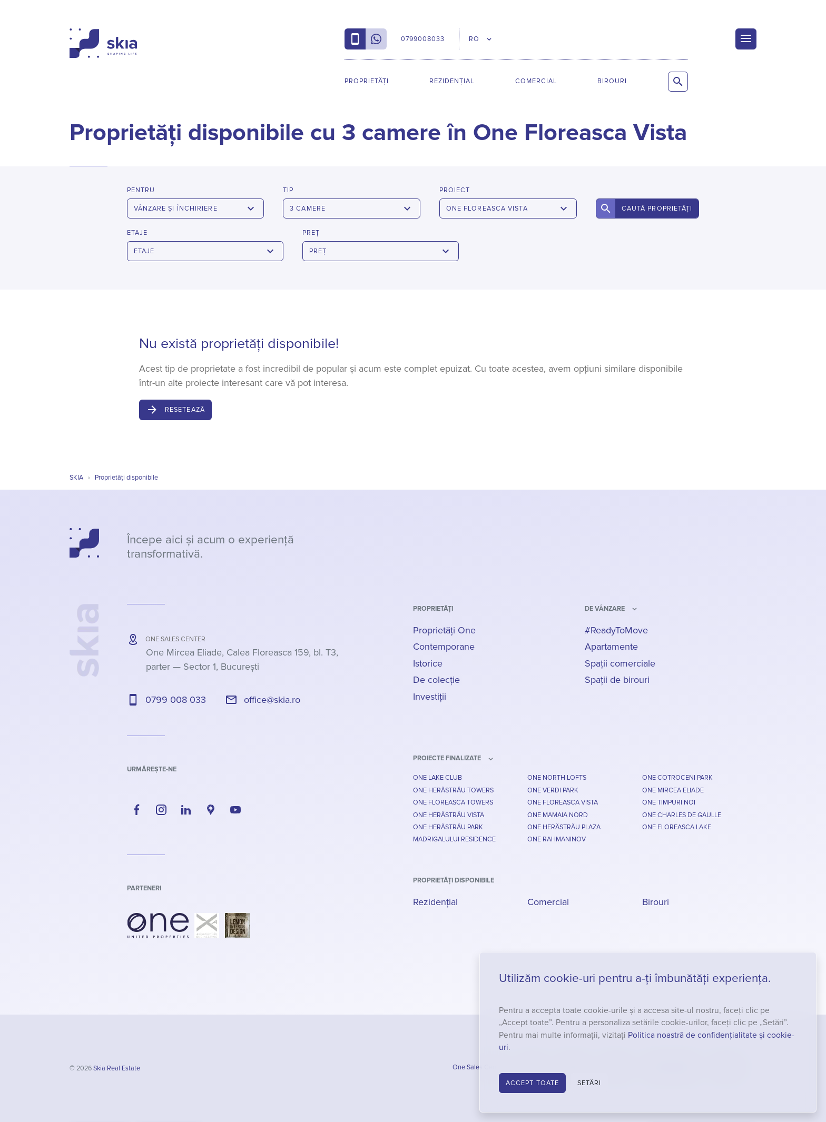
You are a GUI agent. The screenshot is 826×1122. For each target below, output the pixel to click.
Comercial (536, 81)
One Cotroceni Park (677, 777)
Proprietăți (367, 81)
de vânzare (605, 608)
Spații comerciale (620, 663)
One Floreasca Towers (453, 802)
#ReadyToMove (616, 630)
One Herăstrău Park (448, 827)
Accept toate (532, 1083)
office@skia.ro (272, 700)
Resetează (185, 409)
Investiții (429, 696)
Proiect (454, 190)
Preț (311, 233)
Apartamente (611, 646)
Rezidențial (451, 81)
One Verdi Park (552, 790)
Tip (288, 190)
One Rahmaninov (556, 839)
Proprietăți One (444, 630)
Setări (589, 1083)
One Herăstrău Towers (453, 790)
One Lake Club (437, 777)
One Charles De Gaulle (681, 815)
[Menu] (745, 38)
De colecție (436, 680)
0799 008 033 (175, 700)
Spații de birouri (617, 680)
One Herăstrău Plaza (564, 827)
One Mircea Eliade (673, 790)
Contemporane (444, 646)
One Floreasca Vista (562, 802)
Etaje (137, 233)
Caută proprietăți (657, 208)
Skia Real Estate (116, 1068)
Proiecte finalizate (447, 758)
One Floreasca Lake (676, 827)
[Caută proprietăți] (678, 82)
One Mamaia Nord (557, 815)
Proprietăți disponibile (453, 880)
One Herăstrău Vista (448, 815)
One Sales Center (478, 1067)
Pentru (141, 190)
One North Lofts (556, 777)
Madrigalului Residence (454, 839)
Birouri (612, 81)
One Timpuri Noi (668, 802)
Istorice (427, 663)
